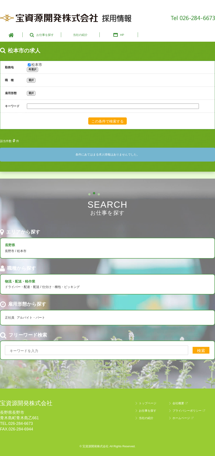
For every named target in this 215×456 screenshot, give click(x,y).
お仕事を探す (147, 410)
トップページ (147, 403)
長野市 (9, 251)
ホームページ (183, 418)
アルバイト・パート (31, 317)
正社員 (9, 317)
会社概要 (180, 403)
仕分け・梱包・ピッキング (61, 287)
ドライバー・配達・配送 (22, 287)
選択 (31, 80)
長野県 (10, 245)
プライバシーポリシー (188, 410)
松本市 (35, 65)
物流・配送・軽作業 (20, 281)
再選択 (32, 69)
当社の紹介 (146, 418)
